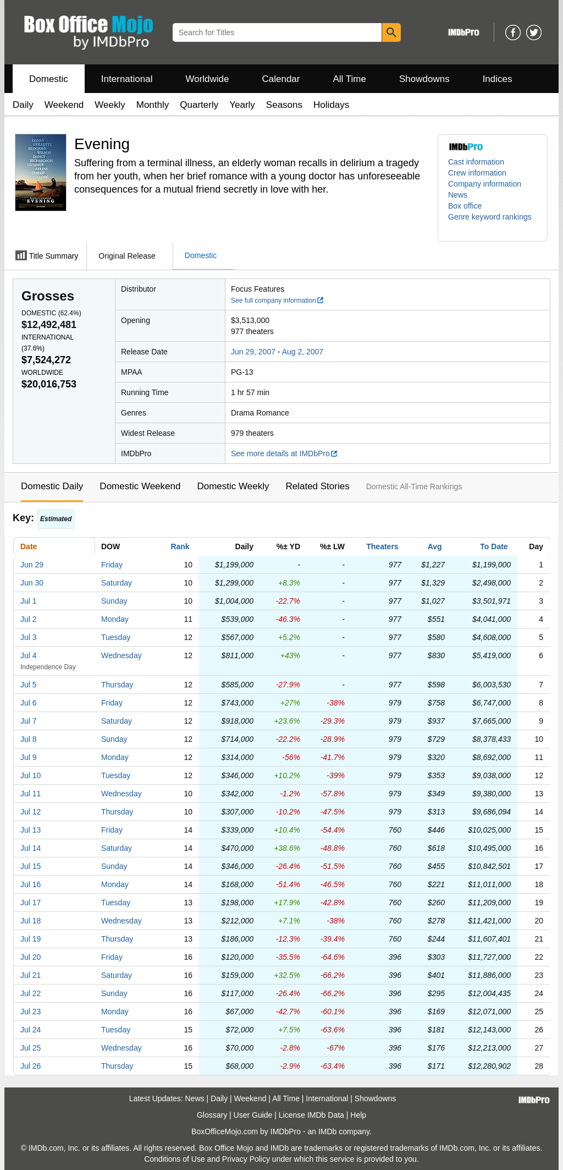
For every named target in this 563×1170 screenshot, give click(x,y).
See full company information (277, 300)
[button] (492, 222)
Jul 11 (30, 793)
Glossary (212, 1115)
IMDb (327, 1131)
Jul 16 (30, 884)
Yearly (242, 105)
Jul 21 (30, 975)
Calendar (281, 79)
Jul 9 (28, 757)
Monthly (152, 105)
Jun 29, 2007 (253, 351)
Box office (465, 205)
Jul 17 (30, 902)
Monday (115, 619)
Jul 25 (30, 1047)
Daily (23, 105)
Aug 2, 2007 (303, 351)
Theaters (382, 546)
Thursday (117, 684)
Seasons (284, 105)
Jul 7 (28, 721)
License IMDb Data (311, 1115)
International (127, 79)
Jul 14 (30, 848)
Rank (179, 546)
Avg (435, 546)
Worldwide (207, 79)
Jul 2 (28, 619)
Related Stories (317, 486)
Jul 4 (28, 655)
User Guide (253, 1115)
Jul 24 (30, 1029)
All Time (349, 79)
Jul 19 (30, 938)
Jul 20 (30, 957)
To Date (493, 546)
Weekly (110, 105)
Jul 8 (28, 739)
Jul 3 (28, 637)
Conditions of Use (174, 1159)
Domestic (48, 79)
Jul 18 (30, 920)
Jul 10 (30, 775)
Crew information (477, 172)
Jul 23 (30, 1011)
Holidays (331, 105)
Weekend (64, 105)
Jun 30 (31, 582)
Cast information (476, 161)
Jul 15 (30, 866)
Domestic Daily (52, 486)
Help (358, 1115)
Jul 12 (30, 811)
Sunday (114, 601)
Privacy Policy (246, 1159)
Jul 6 (28, 702)
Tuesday (115, 637)
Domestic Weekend (140, 486)
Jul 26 (30, 1066)
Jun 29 (31, 564)
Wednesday (121, 655)
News (457, 194)
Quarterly (199, 105)
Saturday (116, 582)
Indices (497, 79)
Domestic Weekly (233, 486)
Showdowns (424, 79)
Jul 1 (28, 601)
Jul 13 (30, 829)
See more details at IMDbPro (284, 453)
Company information (484, 183)
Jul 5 (28, 684)
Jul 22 (30, 993)
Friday (112, 564)
